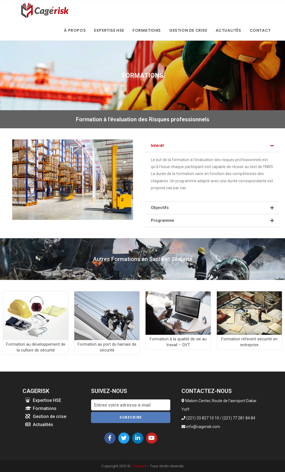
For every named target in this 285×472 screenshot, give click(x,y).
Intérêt (157, 145)
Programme (162, 220)
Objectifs (160, 207)
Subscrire (130, 417)
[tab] (212, 145)
